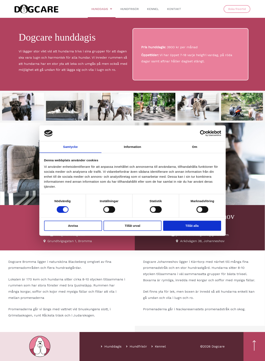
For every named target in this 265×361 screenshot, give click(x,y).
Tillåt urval (132, 226)
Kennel (153, 9)
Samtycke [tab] (70, 147)
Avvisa (73, 226)
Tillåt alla (192, 226)
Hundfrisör (129, 9)
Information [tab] (132, 147)
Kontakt (174, 9)
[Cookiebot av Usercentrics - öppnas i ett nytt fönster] (203, 133)
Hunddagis (101, 8)
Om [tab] (194, 147)
